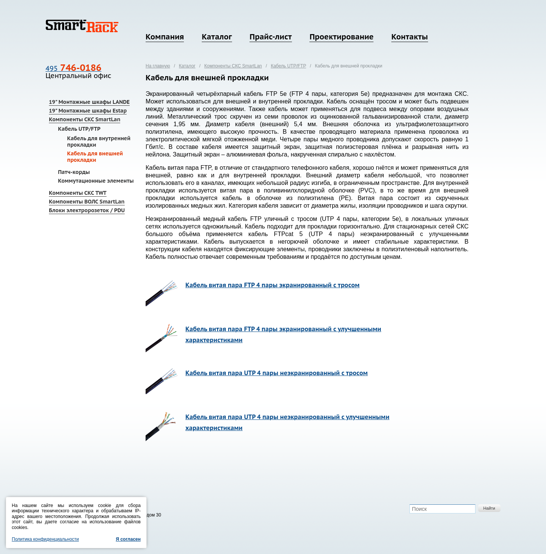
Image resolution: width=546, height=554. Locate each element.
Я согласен (128, 539)
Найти (489, 508)
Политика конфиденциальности (45, 539)
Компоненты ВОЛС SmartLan (87, 201)
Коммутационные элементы (96, 180)
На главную (158, 66)
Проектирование (341, 37)
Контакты (409, 37)
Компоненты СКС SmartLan (84, 119)
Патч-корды (74, 172)
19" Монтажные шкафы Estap (88, 110)
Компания (165, 37)
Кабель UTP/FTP (79, 128)
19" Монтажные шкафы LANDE (89, 102)
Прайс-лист (270, 37)
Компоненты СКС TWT (78, 192)
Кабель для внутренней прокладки (98, 141)
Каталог (217, 37)
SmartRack (82, 26)
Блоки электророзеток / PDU (87, 210)
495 (73, 68)
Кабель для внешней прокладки (95, 156)
